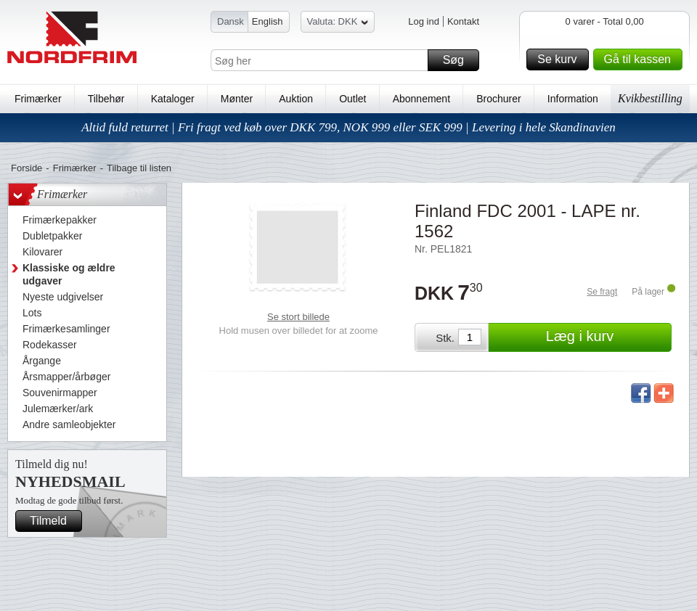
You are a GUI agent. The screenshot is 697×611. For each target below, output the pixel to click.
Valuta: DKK (338, 24)
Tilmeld (54, 521)
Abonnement (421, 98)
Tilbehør (106, 98)
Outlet (352, 98)
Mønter (237, 98)
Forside (26, 168)
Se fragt (602, 292)
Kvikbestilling (650, 98)
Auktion (296, 98)
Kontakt (463, 21)
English (267, 21)
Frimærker (38, 98)
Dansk (230, 21)
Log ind (423, 21)
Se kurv (560, 59)
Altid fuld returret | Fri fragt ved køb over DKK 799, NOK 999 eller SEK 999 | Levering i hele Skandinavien (348, 127)
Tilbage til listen (139, 168)
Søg (459, 60)
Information (572, 98)
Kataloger (173, 98)
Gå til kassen (641, 59)
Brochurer (498, 98)
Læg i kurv (606, 337)
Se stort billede (298, 316)
